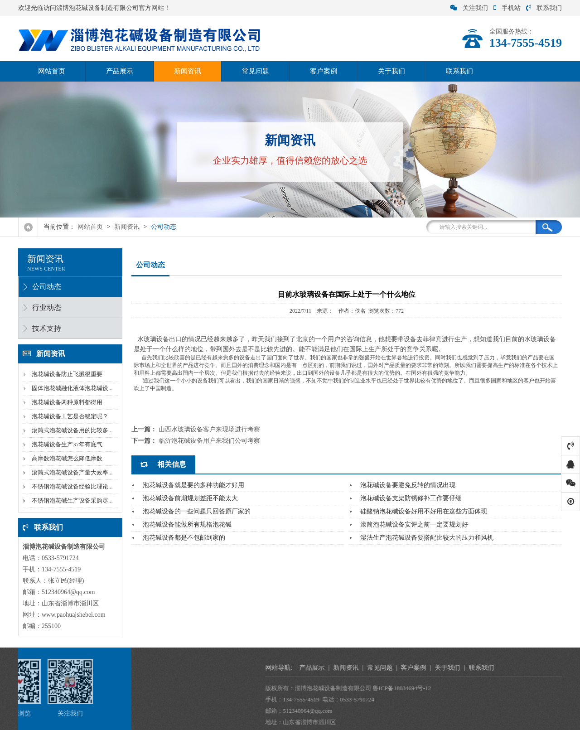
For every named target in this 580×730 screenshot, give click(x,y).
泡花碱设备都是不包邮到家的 (184, 537)
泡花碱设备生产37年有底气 (66, 444)
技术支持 (45, 328)
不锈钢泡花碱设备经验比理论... (71, 486)
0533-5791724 (458, 699)
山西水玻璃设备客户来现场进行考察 (209, 429)
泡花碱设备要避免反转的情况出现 (407, 485)
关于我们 (391, 71)
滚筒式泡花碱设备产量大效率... (71, 472)
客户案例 (323, 71)
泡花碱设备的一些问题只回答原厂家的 (197, 511)
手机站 (507, 8)
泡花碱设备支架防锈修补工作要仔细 (411, 498)
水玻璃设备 (153, 339)
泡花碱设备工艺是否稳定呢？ (69, 416)
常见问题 (255, 71)
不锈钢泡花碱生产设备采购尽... (71, 500)
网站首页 (51, 71)
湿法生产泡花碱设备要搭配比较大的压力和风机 (426, 537)
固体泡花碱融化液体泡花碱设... (71, 388)
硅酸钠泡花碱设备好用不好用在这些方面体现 (423, 511)
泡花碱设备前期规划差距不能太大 (190, 498)
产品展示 (119, 71)
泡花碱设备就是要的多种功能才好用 (193, 485)
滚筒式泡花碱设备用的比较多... (71, 430)
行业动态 (45, 307)
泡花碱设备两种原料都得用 (66, 402)
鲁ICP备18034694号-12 (503, 688)
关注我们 (469, 8)
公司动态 (163, 226)
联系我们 (544, 8)
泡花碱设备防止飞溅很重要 (66, 374)
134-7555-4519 (402, 699)
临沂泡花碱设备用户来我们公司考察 (209, 440)
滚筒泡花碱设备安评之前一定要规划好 (414, 524)
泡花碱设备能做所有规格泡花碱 (187, 524)
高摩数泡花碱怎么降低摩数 (66, 458)
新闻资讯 (187, 71)
